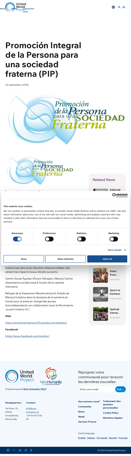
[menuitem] (82, 438)
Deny (24, 259)
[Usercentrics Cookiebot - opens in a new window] (114, 195)
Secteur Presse (87, 421)
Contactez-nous (29, 10)
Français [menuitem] (123, 438)
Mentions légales (113, 417)
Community (84, 406)
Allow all (107, 259)
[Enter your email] (96, 389)
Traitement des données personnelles (112, 404)
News (81, 411)
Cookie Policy (110, 412)
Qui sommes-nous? (89, 401)
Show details (115, 250)
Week (14, 8)
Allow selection (65, 259)
